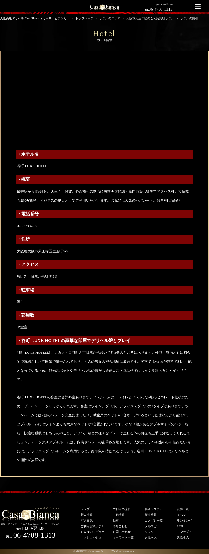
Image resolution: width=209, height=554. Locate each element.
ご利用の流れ (122, 509)
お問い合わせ (122, 531)
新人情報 (87, 514)
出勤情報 (119, 514)
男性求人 (183, 537)
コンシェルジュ (91, 537)
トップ (85, 509)
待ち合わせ (120, 526)
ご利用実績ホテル (92, 526)
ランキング (184, 520)
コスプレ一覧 (154, 520)
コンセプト (184, 531)
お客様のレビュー (92, 531)
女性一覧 (183, 509)
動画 (116, 520)
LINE (180, 526)
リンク (149, 531)
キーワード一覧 (123, 537)
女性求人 (151, 537)
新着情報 (151, 514)
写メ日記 (87, 520)
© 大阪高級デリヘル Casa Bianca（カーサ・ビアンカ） (96, 551)
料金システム (154, 509)
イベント (183, 514)
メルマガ (151, 526)
